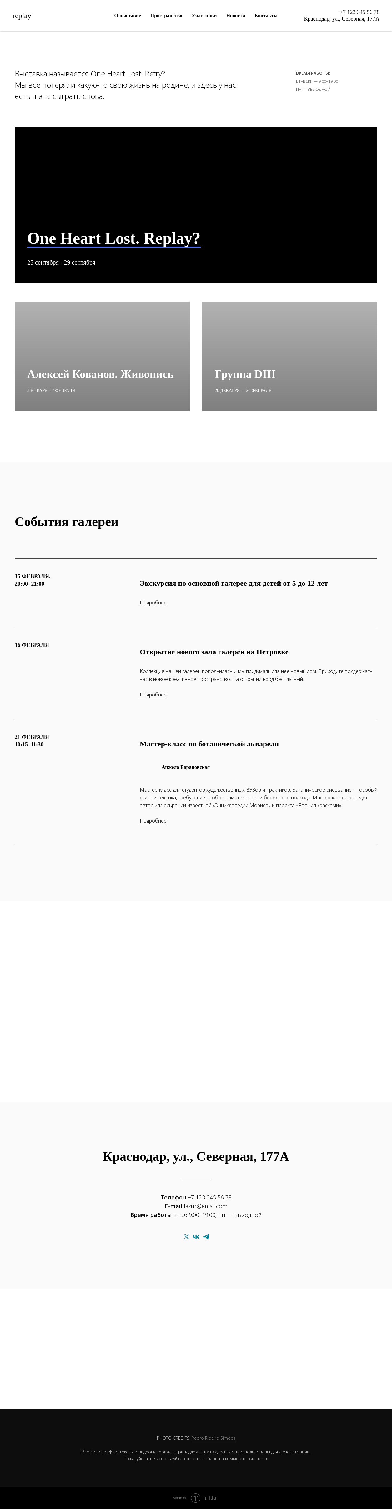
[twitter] (186, 1237)
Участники (204, 15)
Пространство (166, 15)
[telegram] (206, 1237)
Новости (235, 15)
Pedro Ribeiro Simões (213, 1438)
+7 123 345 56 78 (359, 12)
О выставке (127, 15)
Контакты (266, 15)
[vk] (196, 1237)
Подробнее (153, 602)
